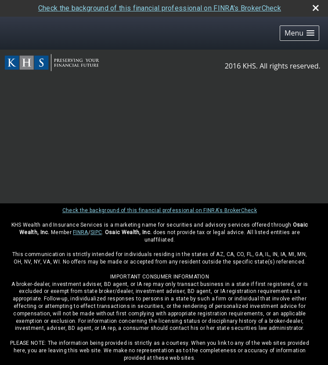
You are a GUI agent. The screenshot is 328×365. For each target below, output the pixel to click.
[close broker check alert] (315, 7)
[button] (299, 33)
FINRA (80, 232)
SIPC (96, 232)
